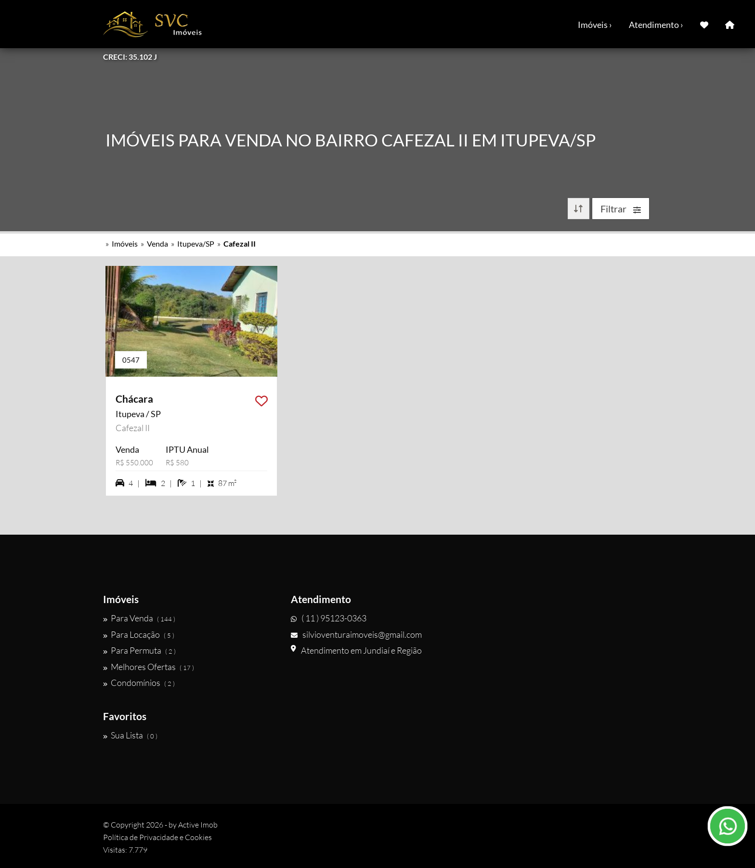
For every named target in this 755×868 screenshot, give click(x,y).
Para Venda (139, 618)
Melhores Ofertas (148, 666)
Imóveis (125, 243)
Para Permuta (139, 650)
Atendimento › (656, 24)
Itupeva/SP (195, 243)
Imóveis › (595, 24)
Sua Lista (130, 735)
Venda (157, 243)
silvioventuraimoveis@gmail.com (356, 634)
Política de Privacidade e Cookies (157, 837)
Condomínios (139, 682)
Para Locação (138, 634)
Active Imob (198, 824)
